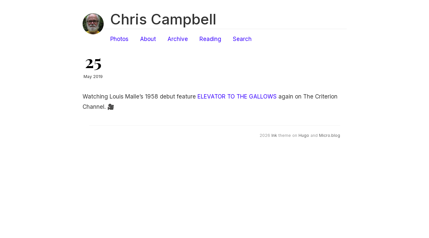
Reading (210, 39)
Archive (177, 39)
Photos (119, 39)
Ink (274, 135)
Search (242, 39)
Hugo (304, 135)
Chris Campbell (163, 19)
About (148, 39)
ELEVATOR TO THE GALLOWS (237, 96)
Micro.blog (329, 135)
